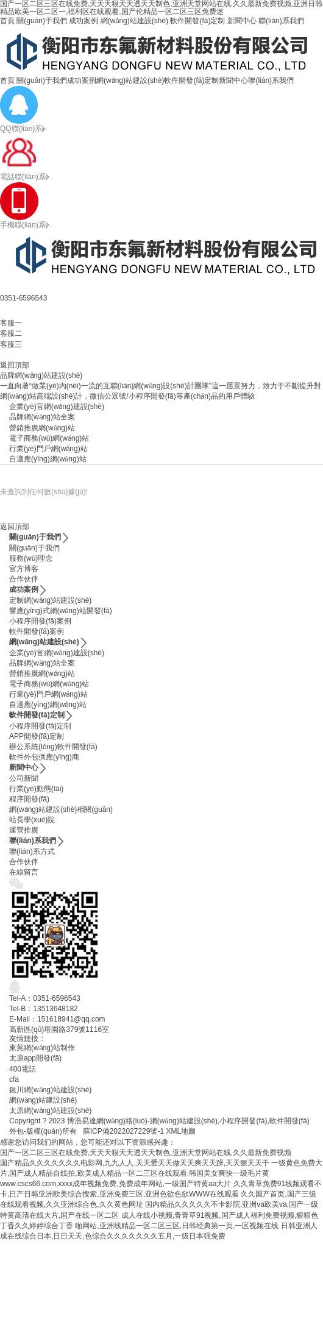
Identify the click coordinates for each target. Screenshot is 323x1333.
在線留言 (23, 872)
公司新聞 (23, 778)
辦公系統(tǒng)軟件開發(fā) (53, 746)
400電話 (22, 1069)
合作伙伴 (23, 579)
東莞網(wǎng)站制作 (42, 1047)
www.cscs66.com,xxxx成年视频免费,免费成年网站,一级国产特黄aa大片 (115, 1183)
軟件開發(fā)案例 (36, 631)
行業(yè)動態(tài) (36, 788)
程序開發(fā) (29, 799)
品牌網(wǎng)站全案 (42, 417)
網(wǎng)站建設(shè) (134, 20)
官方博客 (23, 568)
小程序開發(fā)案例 (40, 621)
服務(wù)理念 (30, 558)
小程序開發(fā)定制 (40, 726)
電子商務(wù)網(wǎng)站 (49, 438)
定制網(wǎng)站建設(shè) (50, 600)
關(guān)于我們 (41, 20)
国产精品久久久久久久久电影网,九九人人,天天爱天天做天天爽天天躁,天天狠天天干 (134, 1163)
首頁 (7, 20)
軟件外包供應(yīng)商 (44, 757)
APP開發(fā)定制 (36, 736)
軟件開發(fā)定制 (197, 20)
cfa (14, 1079)
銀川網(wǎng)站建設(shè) (50, 1090)
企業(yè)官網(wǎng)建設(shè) (56, 406)
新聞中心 (242, 20)
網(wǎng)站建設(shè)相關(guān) (61, 809)
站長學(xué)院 (32, 820)
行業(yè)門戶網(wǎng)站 (48, 448)
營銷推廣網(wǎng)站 (42, 428)
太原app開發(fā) (35, 1058)
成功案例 (83, 20)
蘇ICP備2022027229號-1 (123, 1131)
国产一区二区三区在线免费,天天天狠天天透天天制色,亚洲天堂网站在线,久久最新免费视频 (145, 1152)
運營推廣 (23, 830)
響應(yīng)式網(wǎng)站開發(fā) (60, 610)
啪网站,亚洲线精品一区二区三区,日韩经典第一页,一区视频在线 (177, 1225)
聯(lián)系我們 (281, 20)
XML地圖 (181, 1131)
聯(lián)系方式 (32, 851)
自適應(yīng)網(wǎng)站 (48, 459)
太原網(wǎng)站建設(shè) (50, 1110)
